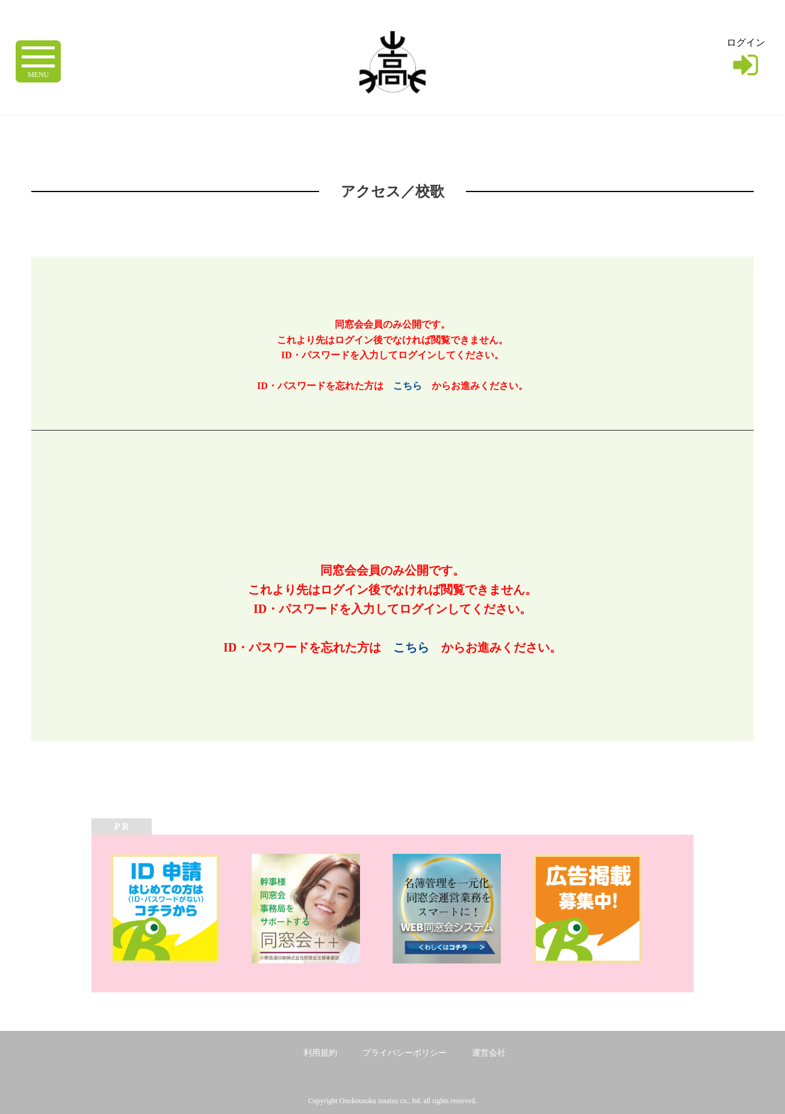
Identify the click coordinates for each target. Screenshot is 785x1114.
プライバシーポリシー (404, 1052)
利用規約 (320, 1052)
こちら (407, 386)
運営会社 (489, 1052)
